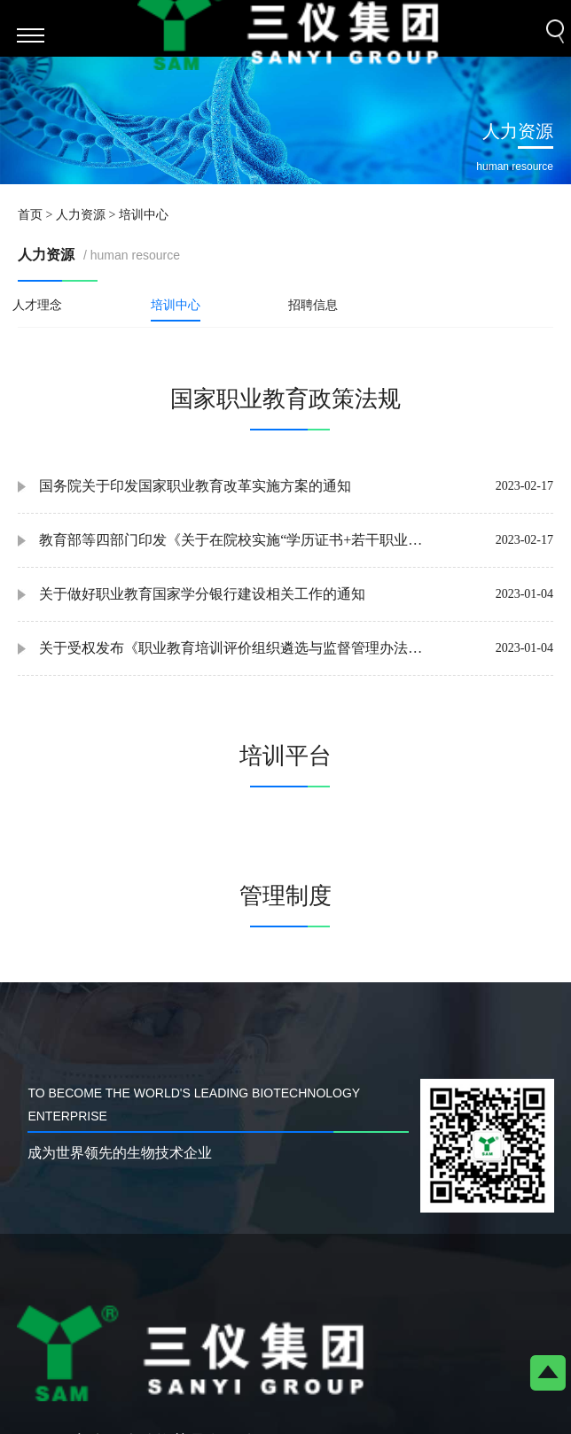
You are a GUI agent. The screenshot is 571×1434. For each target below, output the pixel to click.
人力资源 (81, 214)
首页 (30, 214)
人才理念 (37, 305)
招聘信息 (313, 305)
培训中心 (175, 305)
